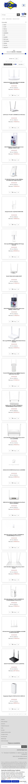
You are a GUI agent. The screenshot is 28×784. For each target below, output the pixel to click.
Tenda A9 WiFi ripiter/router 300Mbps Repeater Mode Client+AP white (14, 373)
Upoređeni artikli (8, 64)
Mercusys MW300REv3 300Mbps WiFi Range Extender (14, 244)
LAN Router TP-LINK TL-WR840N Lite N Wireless (14, 114)
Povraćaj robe (4, 736)
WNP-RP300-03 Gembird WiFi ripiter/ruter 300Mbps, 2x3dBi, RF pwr (14, 147)
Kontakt (2, 730)
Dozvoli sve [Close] (15, 781)
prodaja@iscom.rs (22, 758)
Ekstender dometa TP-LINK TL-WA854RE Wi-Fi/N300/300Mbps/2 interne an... (14, 535)
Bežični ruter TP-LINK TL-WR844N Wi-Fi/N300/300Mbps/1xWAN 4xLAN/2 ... (14, 406)
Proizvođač (14, 22)
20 (16, 58)
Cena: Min (21, 64)
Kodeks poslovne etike (6, 732)
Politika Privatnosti (5, 725)
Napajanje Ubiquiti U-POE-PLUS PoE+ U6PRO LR (14, 696)
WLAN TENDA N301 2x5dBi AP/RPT (14, 276)
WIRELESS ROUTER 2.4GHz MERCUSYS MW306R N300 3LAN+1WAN (14, 83)
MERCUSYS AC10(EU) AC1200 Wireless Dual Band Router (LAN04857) (14, 503)
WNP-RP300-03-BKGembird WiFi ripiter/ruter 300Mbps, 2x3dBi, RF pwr (14, 309)
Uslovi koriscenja (4, 740)
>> (21, 61)
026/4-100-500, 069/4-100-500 (20, 756)
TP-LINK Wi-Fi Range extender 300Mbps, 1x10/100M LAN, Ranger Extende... (14, 180)
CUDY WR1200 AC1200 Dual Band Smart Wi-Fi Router (14, 567)
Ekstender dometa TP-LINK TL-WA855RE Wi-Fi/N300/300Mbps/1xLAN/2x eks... (14, 599)
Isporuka (3, 723)
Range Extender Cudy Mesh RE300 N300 (14, 211)
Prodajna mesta (4, 734)
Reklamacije (3, 738)
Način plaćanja (4, 721)
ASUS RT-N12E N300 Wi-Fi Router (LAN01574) (14, 663)
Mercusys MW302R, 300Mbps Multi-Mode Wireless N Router (14, 341)
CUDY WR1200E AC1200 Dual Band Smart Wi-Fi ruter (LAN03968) (14, 438)
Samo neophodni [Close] (6, 781)
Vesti (2, 728)
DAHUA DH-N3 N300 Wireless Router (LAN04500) (14, 470)
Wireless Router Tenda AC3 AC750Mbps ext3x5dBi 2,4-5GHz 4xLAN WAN (14, 632)
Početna (3, 719)
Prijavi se (24, 746)
